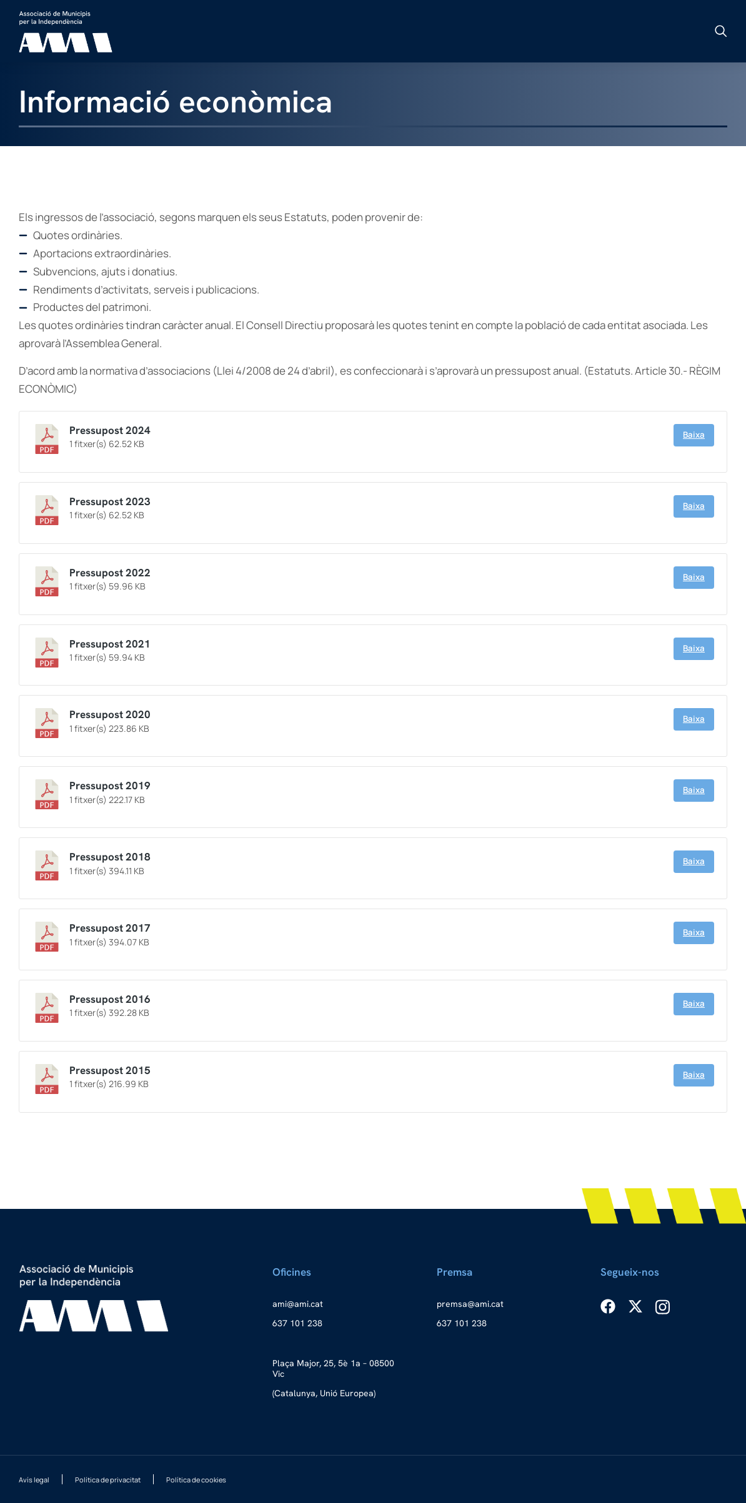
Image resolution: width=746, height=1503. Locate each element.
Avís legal (34, 1479)
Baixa (694, 434)
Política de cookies (196, 1479)
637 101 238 (297, 1323)
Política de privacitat (108, 1479)
